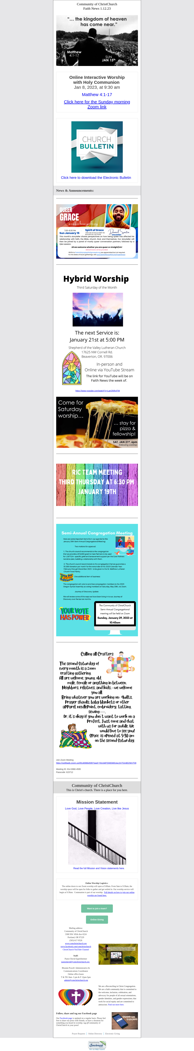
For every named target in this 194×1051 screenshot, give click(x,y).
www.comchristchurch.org (76, 943)
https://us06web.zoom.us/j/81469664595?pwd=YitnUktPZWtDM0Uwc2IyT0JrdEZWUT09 (96, 763)
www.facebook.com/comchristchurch (76, 946)
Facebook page (65, 1018)
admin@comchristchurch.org (76, 980)
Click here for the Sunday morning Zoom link (97, 104)
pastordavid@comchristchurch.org (75, 962)
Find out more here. (116, 1005)
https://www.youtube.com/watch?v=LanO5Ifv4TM (97, 391)
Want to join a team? (97, 908)
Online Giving (97, 919)
